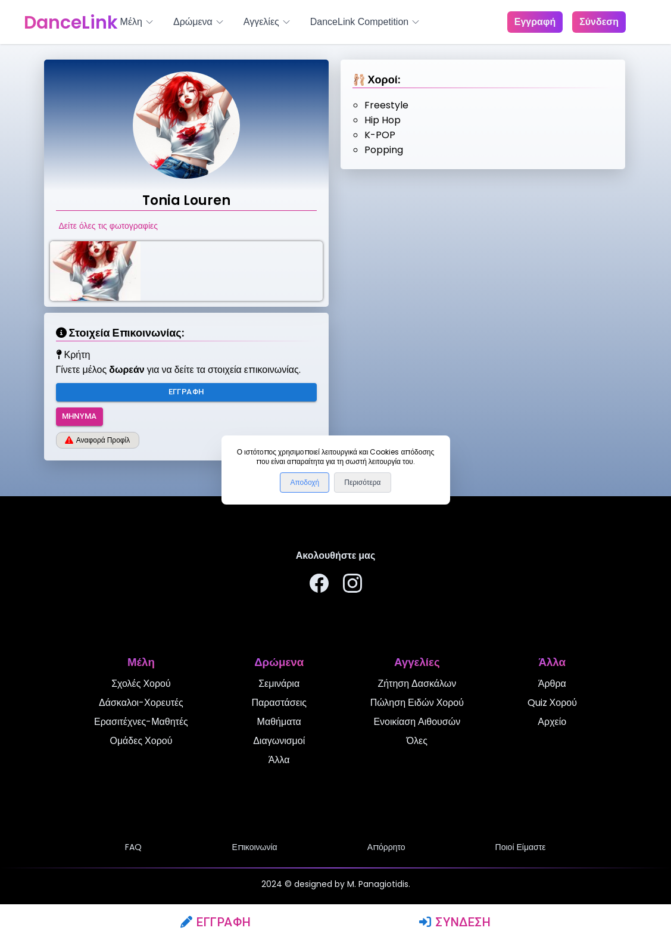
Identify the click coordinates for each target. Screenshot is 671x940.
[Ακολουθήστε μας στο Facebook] (319, 585)
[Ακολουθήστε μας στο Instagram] (352, 585)
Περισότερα (362, 482)
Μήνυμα (79, 416)
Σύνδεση (455, 922)
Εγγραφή (215, 922)
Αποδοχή (304, 482)
